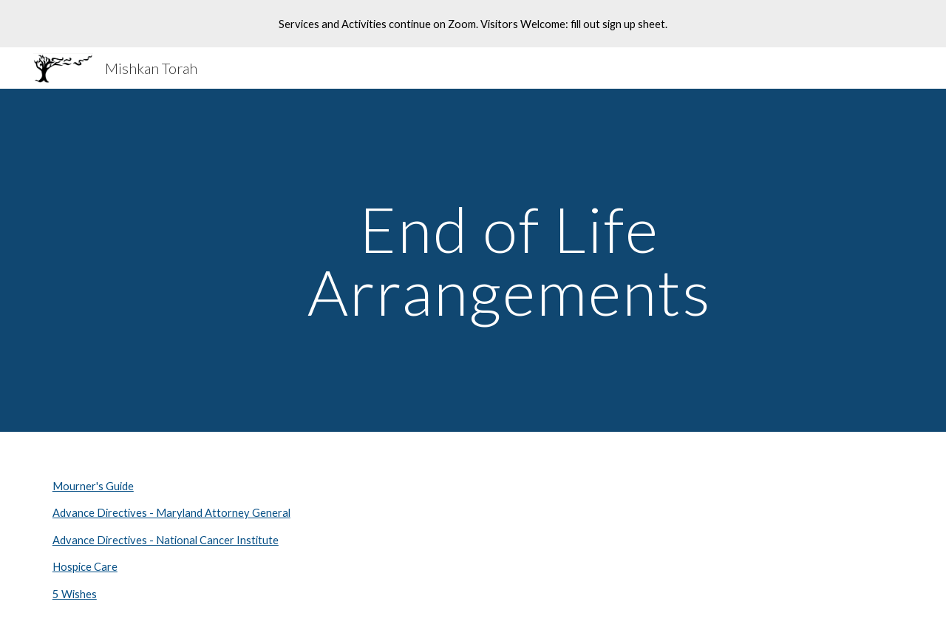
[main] (509, 261)
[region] (473, 23)
